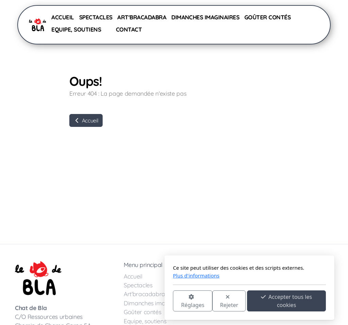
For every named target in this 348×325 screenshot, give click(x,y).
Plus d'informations (121, 275)
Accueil (86, 120)
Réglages (117, 301)
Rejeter (154, 301)
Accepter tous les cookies (211, 301)
